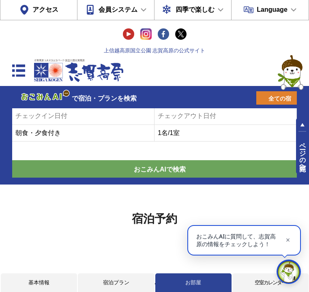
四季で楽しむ (195, 9)
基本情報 (38, 282)
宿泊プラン (116, 282)
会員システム (118, 9)
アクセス (45, 9)
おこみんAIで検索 (160, 169)
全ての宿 (279, 98)
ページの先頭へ (302, 153)
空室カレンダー (270, 282)
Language (272, 9)
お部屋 (193, 282)
